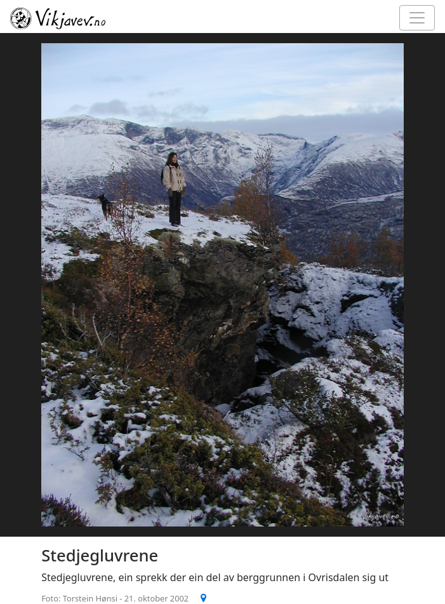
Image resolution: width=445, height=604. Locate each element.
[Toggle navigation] (417, 17)
